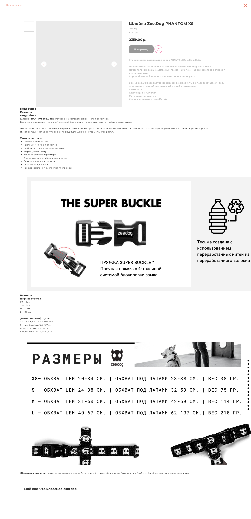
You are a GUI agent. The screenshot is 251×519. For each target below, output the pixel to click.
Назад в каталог (15, 5)
